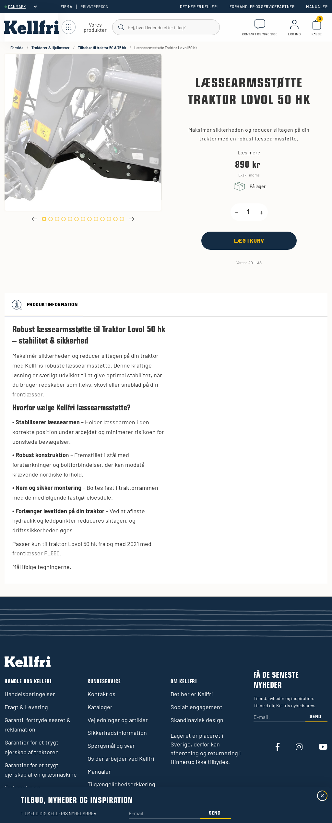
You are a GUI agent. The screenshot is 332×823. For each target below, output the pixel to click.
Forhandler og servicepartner (262, 6)
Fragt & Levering (26, 706)
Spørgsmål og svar (111, 745)
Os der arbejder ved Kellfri (121, 758)
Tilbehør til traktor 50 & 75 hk (102, 47)
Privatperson (94, 6)
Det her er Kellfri (199, 6)
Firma (66, 6)
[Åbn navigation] (87, 27)
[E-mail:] (279, 717)
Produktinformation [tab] (44, 304)
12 (115, 219)
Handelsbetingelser (30, 693)
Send (316, 716)
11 (109, 219)
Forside (16, 47)
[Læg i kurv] (249, 240)
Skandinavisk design (197, 719)
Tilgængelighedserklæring (121, 784)
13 (122, 219)
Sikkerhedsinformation (117, 732)
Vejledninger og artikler (118, 719)
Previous (34, 219)
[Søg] (165, 26)
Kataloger (100, 706)
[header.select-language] (22, 6)
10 (102, 219)
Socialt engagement (196, 706)
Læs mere (249, 152)
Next (131, 219)
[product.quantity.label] (248, 212)
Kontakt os (101, 693)
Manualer (316, 6)
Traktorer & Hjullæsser (50, 47)
